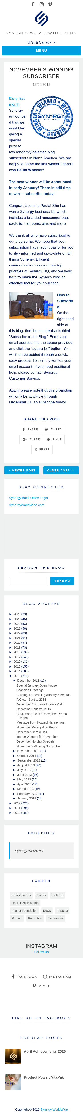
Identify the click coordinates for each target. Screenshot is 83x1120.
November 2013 (28, 751)
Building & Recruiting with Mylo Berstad (44, 695)
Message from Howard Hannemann (41, 722)
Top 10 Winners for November (37, 737)
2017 (17, 657)
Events (41, 895)
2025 (17, 619)
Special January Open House (37, 685)
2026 (17, 614)
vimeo (41, 985)
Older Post (60, 470)
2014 (17, 671)
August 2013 (26, 765)
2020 (17, 642)
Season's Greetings (30, 690)
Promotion (35, 918)
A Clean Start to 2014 (31, 699)
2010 (17, 812)
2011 (17, 808)
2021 (17, 638)
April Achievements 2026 (45, 1051)
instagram (57, 976)
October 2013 (27, 756)
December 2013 (28, 680)
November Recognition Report (37, 727)
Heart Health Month (25, 903)
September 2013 (29, 760)
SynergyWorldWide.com (26, 505)
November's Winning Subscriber (39, 746)
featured (57, 895)
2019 (17, 647)
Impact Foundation (24, 910)
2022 (17, 633)
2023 (17, 628)
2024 (17, 623)
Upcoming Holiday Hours (34, 709)
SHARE (30, 429)
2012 (17, 803)
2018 (17, 652)
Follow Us (41, 952)
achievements (21, 895)
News (47, 910)
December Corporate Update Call (40, 704)
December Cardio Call (32, 732)
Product (17, 918)
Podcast (62, 910)
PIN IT (54, 439)
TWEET (53, 429)
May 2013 (24, 779)
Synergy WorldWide (29, 851)
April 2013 (24, 784)
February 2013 (27, 793)
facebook (24, 976)
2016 (17, 661)
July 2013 (24, 770)
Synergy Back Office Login (28, 498)
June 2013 (25, 775)
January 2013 (27, 798)
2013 (17, 676)
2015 (17, 666)
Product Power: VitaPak (44, 1077)
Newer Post (22, 470)
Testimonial (56, 918)
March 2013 (26, 789)
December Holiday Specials (36, 741)
